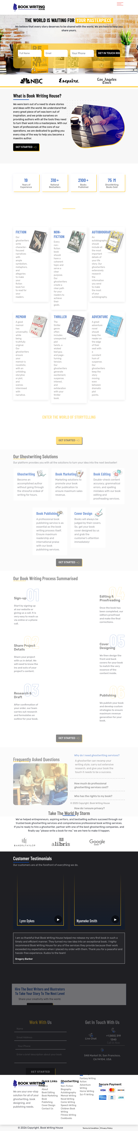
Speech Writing (68, 1105)
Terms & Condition (91, 1128)
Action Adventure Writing (85, 1085)
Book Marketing (50, 1096)
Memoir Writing (68, 1096)
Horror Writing (87, 1091)
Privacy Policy (106, 1128)
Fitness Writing (68, 1115)
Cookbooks (66, 1118)
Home (45, 1086)
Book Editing (48, 1092)
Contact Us (47, 1108)
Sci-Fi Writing (87, 1094)
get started (26, 147)
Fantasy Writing (88, 1078)
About (45, 1089)
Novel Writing (67, 1099)
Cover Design (48, 1105)
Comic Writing (68, 1102)
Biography (66, 1089)
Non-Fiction (67, 1086)
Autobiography (68, 1092)
